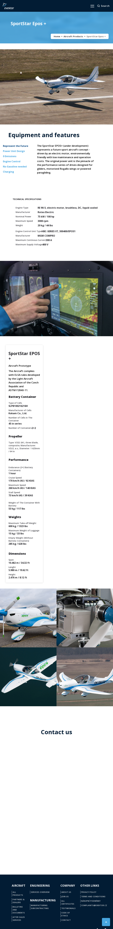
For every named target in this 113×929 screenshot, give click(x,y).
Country (62, 782)
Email (61, 765)
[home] (8, 6)
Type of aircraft (31, 798)
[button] (90, 6)
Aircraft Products (73, 36)
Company (28, 782)
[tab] (15, 146)
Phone (27, 765)
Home (57, 36)
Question (28, 816)
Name (27, 748)
